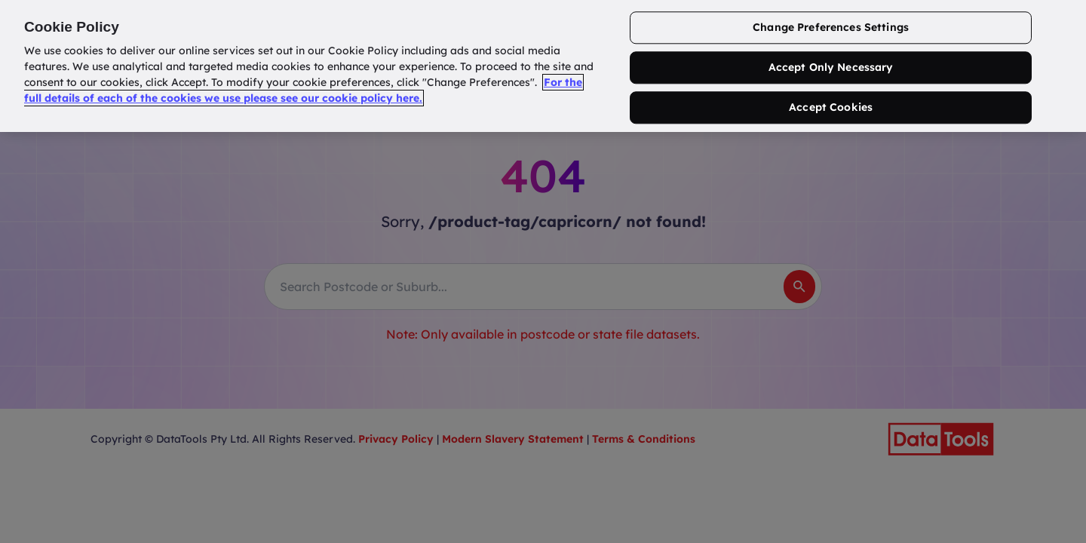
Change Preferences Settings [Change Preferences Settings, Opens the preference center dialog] (831, 28)
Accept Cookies (831, 107)
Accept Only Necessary (831, 68)
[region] (543, 66)
